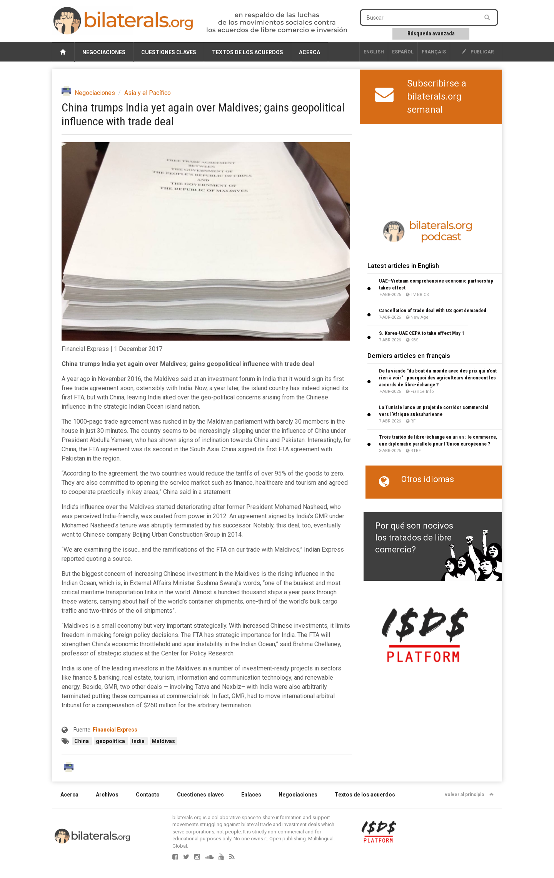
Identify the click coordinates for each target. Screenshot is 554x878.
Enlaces (251, 795)
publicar (478, 52)
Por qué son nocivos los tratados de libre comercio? (414, 538)
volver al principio (469, 794)
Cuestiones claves (168, 52)
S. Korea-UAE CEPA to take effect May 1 (421, 333)
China (82, 741)
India (139, 741)
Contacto (148, 795)
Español (403, 52)
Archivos (107, 795)
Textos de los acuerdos (247, 52)
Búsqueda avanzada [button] (431, 33)
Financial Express (115, 730)
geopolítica (111, 741)
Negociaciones (103, 52)
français (434, 52)
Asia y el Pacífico (147, 92)
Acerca (309, 52)
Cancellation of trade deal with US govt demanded (432, 310)
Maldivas (163, 741)
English (374, 52)
